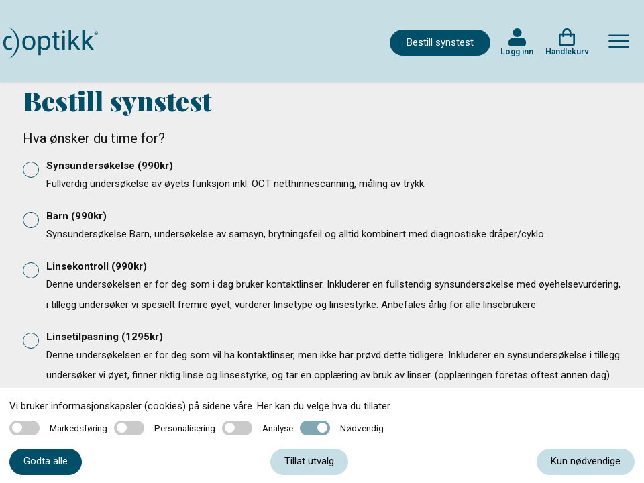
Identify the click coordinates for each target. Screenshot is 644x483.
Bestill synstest (440, 42)
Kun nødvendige (586, 461)
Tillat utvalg (309, 461)
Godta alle (45, 461)
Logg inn (516, 51)
